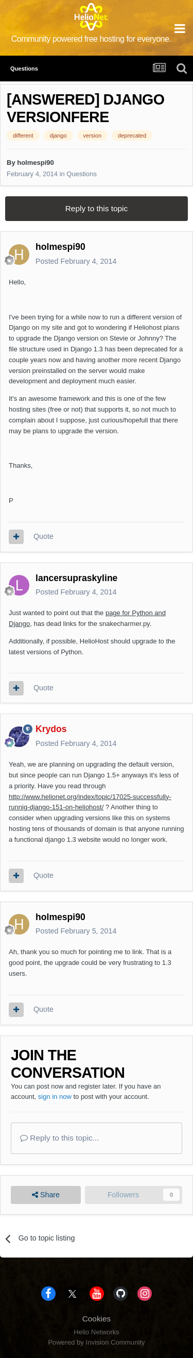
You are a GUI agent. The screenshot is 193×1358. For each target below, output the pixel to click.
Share (46, 1194)
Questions (81, 174)
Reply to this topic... (59, 1137)
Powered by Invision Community (96, 1342)
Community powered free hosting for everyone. (91, 39)
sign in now (55, 1096)
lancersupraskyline (76, 578)
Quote (43, 536)
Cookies (96, 1318)
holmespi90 (35, 162)
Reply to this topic (96, 208)
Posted (76, 261)
